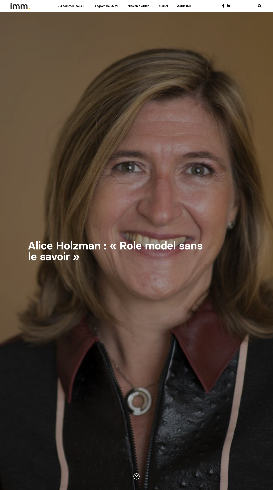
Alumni (163, 6)
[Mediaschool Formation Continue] (20, 6)
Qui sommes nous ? (70, 6)
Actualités (184, 6)
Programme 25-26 (106, 6)
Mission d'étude (138, 6)
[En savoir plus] (136, 476)
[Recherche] (259, 6)
